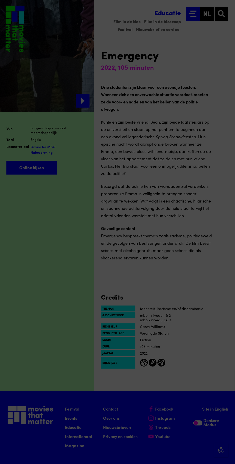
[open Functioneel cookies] (227, 411)
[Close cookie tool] (227, 378)
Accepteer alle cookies (196, 442)
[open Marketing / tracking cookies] (227, 425)
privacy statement (177, 396)
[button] (191, 411)
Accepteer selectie (196, 455)
